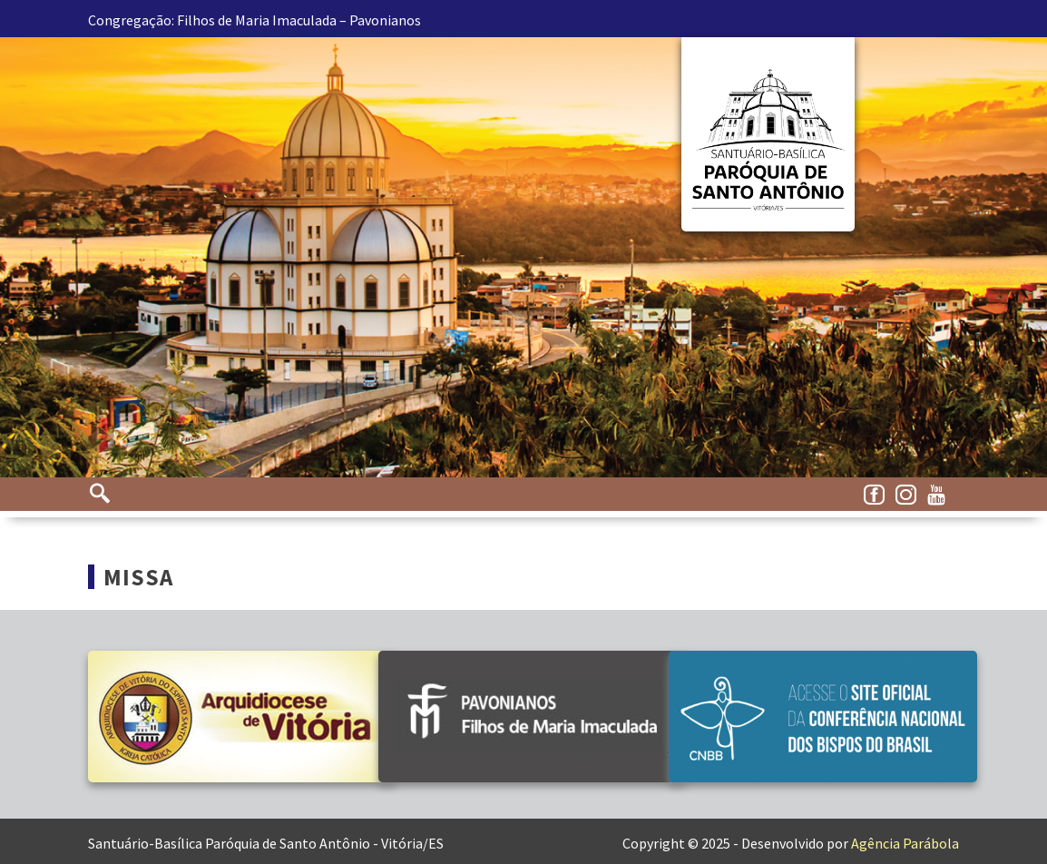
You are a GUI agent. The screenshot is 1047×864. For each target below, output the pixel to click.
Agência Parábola (905, 843)
